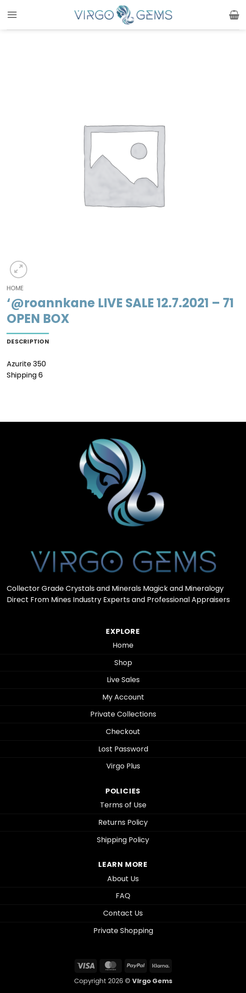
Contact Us (123, 913)
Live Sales (123, 680)
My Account (123, 697)
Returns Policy (123, 822)
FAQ (123, 896)
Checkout (123, 731)
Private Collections (123, 714)
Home (15, 288)
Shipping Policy (123, 840)
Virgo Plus (123, 766)
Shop (123, 663)
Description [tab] (28, 341)
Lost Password (123, 749)
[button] (12, 14)
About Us (123, 879)
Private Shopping (123, 930)
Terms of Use (123, 805)
